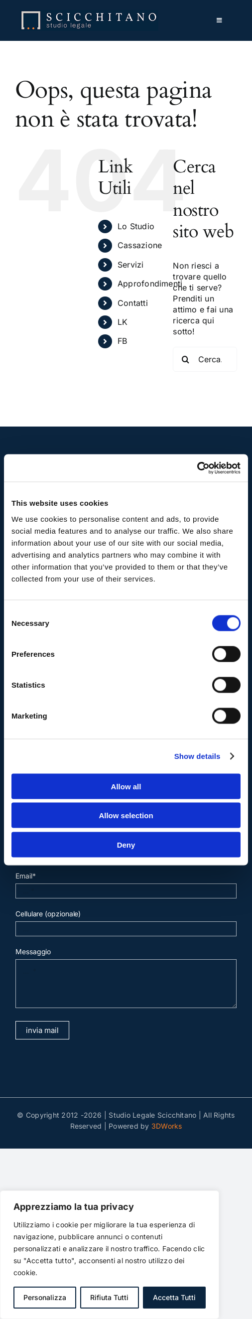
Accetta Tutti (174, 1297)
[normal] (89, 14)
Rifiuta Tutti (109, 1297)
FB (122, 341)
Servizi (131, 265)
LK (122, 322)
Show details (197, 756)
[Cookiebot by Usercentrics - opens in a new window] (197, 467)
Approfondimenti (150, 284)
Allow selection (126, 815)
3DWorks (166, 1126)
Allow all (126, 786)
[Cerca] (185, 359)
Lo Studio (136, 226)
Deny (126, 844)
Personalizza (44, 1297)
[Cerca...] (205, 359)
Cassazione (140, 245)
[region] (109, 1254)
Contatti (133, 303)
